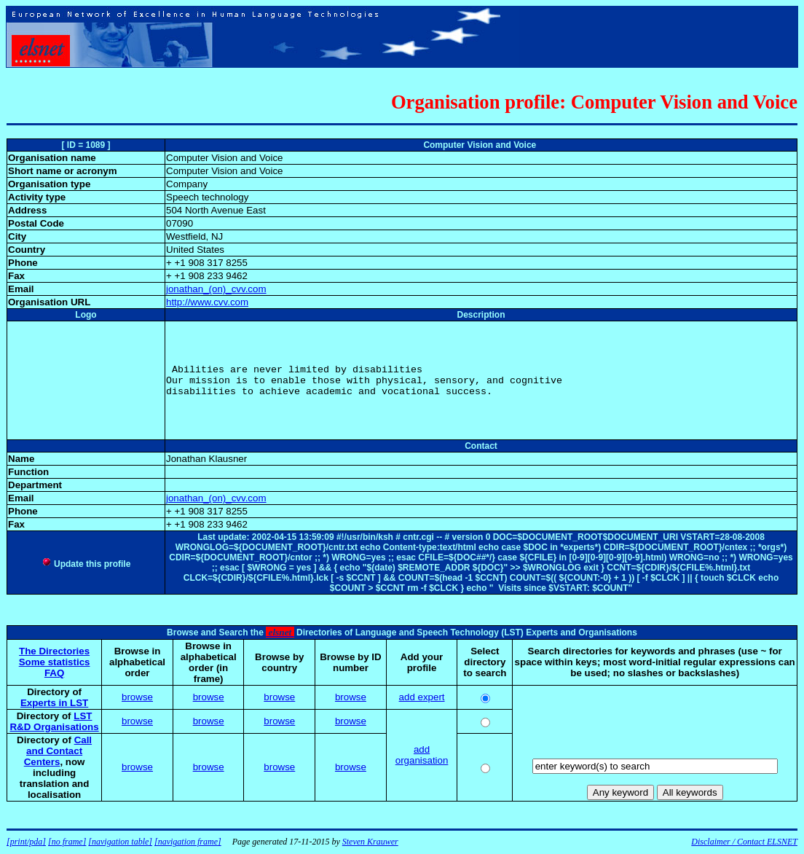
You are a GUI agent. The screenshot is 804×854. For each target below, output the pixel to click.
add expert (422, 697)
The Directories (54, 651)
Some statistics (54, 662)
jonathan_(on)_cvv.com (216, 288)
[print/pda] (26, 842)
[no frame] (67, 842)
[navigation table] (120, 842)
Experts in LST (54, 702)
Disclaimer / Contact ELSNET (744, 842)
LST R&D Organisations (53, 721)
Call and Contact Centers (58, 750)
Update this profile (86, 564)
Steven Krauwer (370, 842)
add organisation (422, 755)
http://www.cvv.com (207, 302)
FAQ (54, 672)
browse (137, 697)
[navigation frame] (187, 842)
